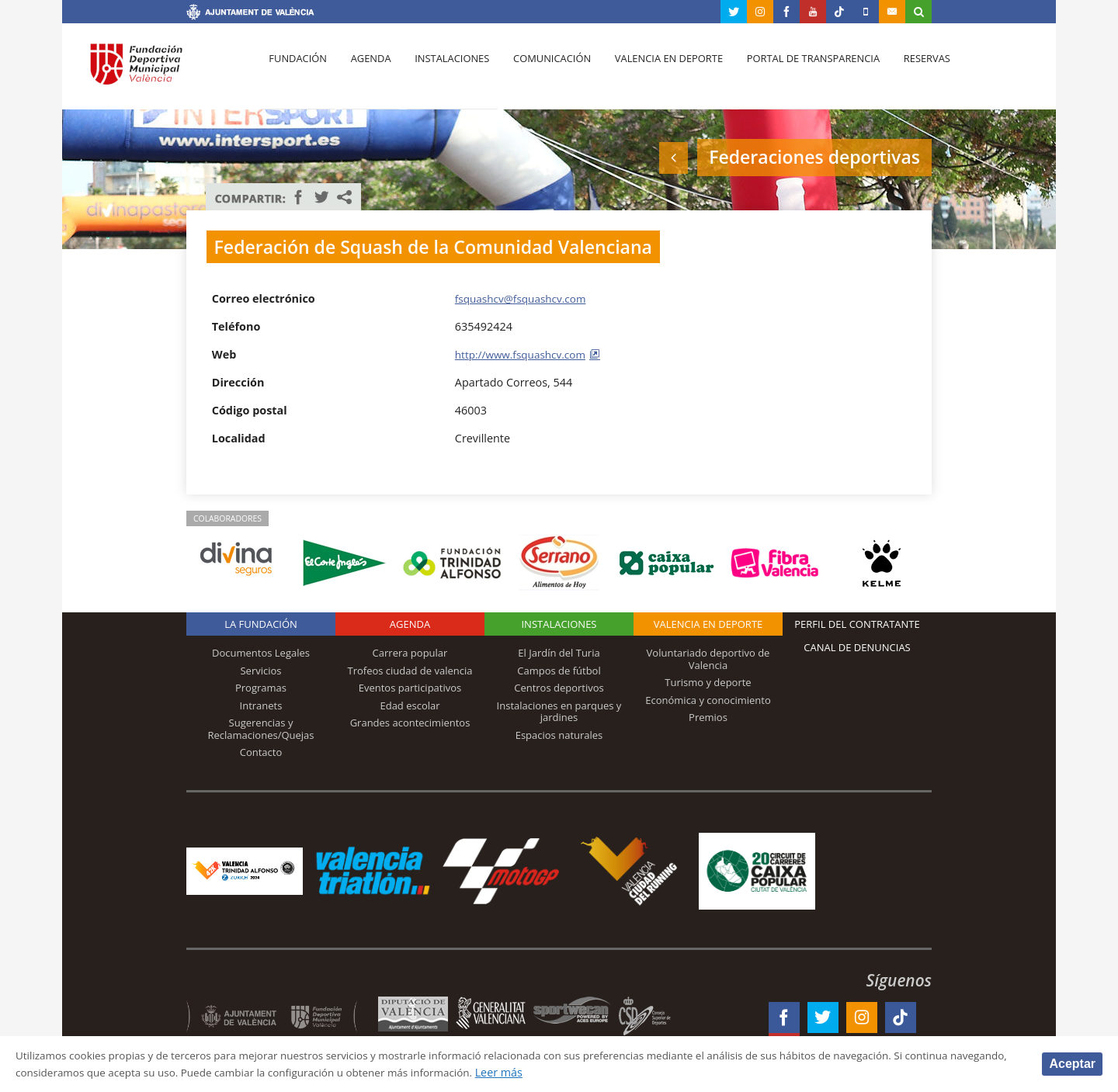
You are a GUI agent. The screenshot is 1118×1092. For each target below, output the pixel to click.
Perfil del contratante (856, 624)
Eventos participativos (410, 688)
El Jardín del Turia (558, 653)
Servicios (260, 671)
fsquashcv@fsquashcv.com (525, 298)
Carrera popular (410, 653)
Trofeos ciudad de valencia (410, 671)
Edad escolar (409, 705)
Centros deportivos (559, 688)
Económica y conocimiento (708, 700)
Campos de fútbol (558, 671)
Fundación (296, 71)
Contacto (261, 752)
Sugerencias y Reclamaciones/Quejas (261, 729)
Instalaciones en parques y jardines (559, 712)
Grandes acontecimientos (410, 723)
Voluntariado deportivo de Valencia (708, 659)
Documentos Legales (261, 653)
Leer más (594, 1071)
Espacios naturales (559, 735)
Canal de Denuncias (857, 647)
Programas (260, 688)
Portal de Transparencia (797, 71)
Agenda (365, 71)
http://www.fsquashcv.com (524, 354)
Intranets (261, 705)
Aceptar (1072, 1062)
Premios (708, 717)
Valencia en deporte (655, 71)
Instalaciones (444, 71)
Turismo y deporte (708, 682)
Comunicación (541, 71)
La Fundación (260, 624)
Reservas (908, 71)
